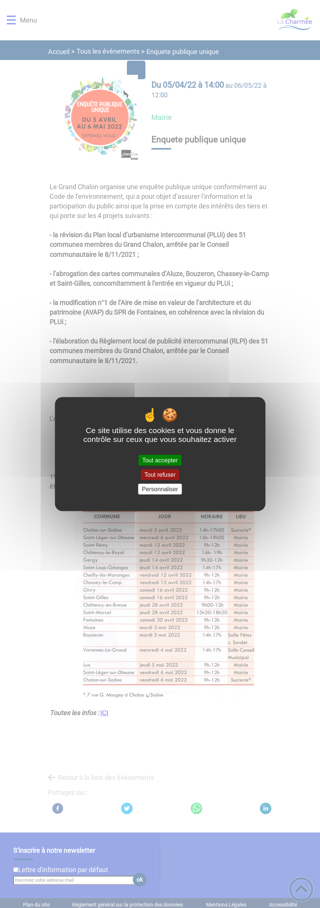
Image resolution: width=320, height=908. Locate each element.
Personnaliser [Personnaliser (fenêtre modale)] (160, 489)
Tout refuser (159, 474)
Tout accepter (160, 460)
